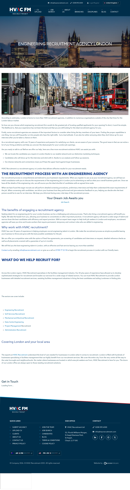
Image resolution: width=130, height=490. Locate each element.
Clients (15, 434)
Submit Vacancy (19, 427)
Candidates (47, 434)
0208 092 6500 (101, 427)
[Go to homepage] (20, 11)
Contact (114, 12)
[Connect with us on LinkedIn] (95, 437)
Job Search (51, 11)
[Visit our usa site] (49, 453)
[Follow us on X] (114, 437)
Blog (104, 12)
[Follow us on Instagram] (108, 437)
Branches (79, 12)
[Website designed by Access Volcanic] (111, 463)
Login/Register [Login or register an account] (94, 3)
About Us (66, 11)
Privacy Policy (18, 444)
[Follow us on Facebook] (101, 437)
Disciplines (92, 12)
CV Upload (37, 11)
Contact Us (17, 440)
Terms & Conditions (51, 440)
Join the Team (48, 427)
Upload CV (17, 431)
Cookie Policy (48, 444)
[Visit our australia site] (21, 453)
